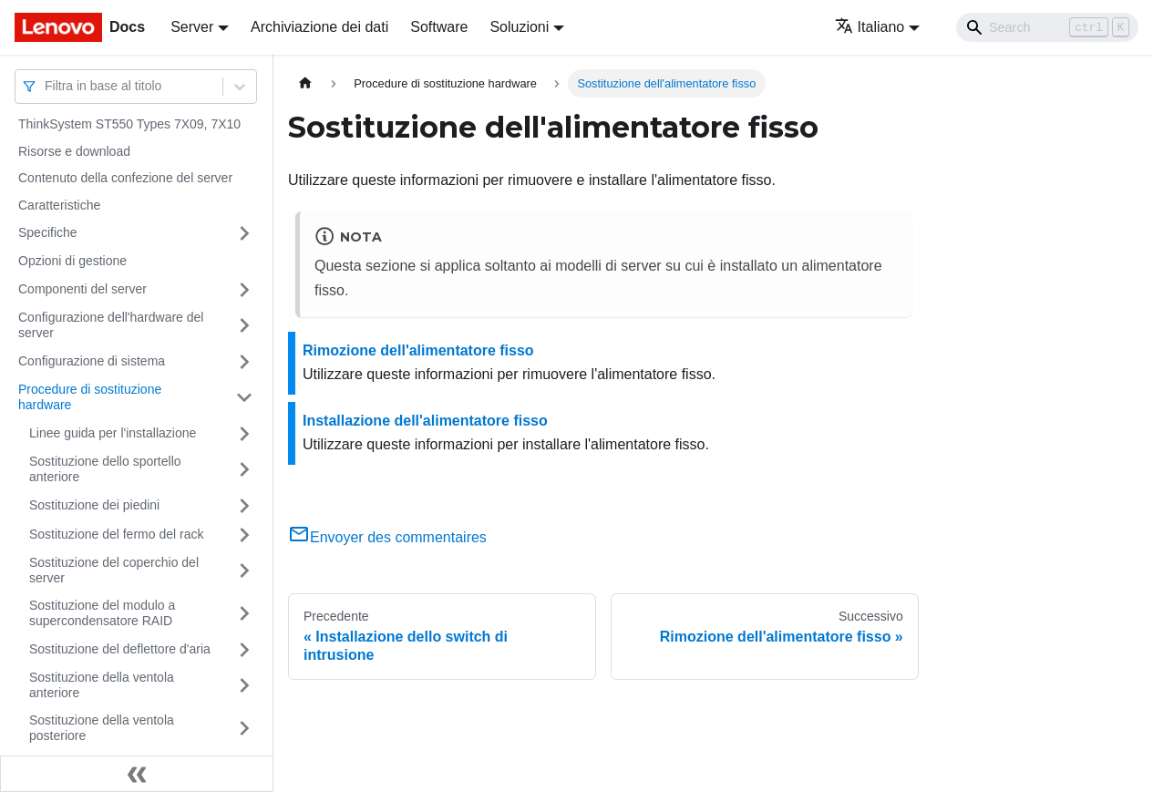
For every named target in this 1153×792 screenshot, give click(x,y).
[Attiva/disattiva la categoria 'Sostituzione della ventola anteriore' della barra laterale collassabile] (244, 685)
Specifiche (47, 232)
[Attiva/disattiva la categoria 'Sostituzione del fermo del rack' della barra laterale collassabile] (244, 535)
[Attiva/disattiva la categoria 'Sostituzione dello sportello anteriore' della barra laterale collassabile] (244, 469)
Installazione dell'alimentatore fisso (425, 420)
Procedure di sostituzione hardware (89, 397)
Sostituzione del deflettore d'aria (120, 649)
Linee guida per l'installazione (112, 433)
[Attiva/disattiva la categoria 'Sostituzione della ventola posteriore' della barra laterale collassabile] (244, 728)
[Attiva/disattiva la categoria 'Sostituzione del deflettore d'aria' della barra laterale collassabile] (244, 649)
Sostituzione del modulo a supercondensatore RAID (102, 613)
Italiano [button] (870, 27)
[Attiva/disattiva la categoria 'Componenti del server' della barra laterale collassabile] (244, 289)
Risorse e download (74, 151)
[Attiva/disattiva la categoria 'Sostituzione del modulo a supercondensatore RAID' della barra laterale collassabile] (244, 613)
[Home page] (305, 83)
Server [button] (191, 27)
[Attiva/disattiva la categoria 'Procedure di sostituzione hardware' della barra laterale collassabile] (244, 397)
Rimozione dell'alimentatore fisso (418, 350)
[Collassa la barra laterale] (136, 774)
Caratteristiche (59, 205)
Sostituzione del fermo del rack (116, 534)
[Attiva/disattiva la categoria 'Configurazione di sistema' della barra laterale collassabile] (244, 361)
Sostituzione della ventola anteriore (101, 685)
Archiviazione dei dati (319, 27)
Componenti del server (82, 289)
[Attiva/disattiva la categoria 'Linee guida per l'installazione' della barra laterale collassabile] (244, 433)
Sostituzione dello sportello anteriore (105, 469)
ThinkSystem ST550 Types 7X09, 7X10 (129, 124)
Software (439, 27)
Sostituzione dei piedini (94, 505)
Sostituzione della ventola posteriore (101, 728)
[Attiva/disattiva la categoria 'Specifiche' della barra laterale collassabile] (244, 233)
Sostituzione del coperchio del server (114, 570)
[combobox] (46, 86)
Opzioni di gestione (72, 260)
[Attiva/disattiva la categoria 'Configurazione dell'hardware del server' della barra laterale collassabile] (244, 325)
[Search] (1047, 27)
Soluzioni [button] (519, 27)
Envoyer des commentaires (387, 537)
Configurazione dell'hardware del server (110, 325)
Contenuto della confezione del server (125, 177)
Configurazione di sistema (91, 361)
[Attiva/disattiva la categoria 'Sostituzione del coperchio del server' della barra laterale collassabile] (244, 571)
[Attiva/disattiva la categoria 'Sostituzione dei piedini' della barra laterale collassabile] (244, 505)
